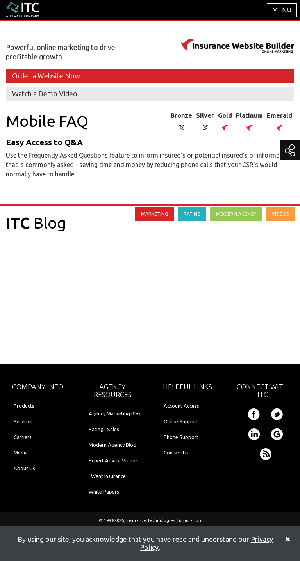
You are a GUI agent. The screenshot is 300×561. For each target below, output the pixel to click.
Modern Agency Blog (112, 444)
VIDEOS (280, 214)
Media (21, 452)
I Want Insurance (107, 476)
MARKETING (154, 214)
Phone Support (181, 437)
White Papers (104, 491)
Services (23, 421)
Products (24, 405)
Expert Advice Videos (113, 460)
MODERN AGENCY (236, 214)
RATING (192, 214)
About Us (24, 468)
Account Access (181, 405)
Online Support (181, 421)
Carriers (23, 437)
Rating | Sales (104, 429)
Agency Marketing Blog (115, 413)
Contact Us (176, 452)
